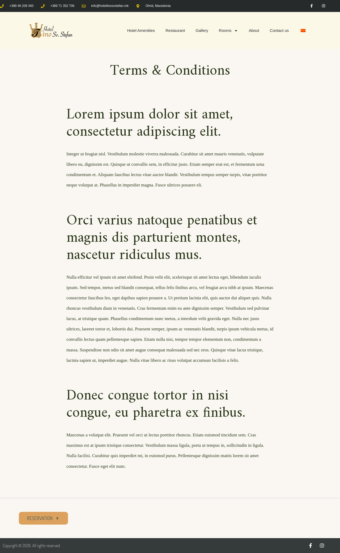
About (254, 30)
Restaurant (175, 30)
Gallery (202, 30)
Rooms (228, 30)
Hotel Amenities (141, 30)
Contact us (279, 30)
